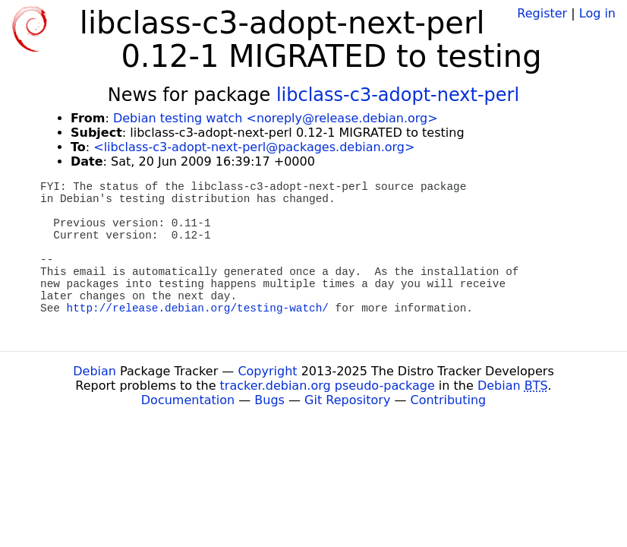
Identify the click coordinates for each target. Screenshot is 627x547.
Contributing (449, 400)
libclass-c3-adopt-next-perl (397, 95)
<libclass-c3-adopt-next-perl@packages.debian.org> (253, 147)
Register (542, 13)
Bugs (269, 400)
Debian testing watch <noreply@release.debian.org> (275, 118)
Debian (94, 371)
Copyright (267, 371)
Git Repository (347, 400)
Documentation (188, 400)
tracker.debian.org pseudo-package (327, 385)
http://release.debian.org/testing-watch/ (198, 308)
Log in (597, 13)
